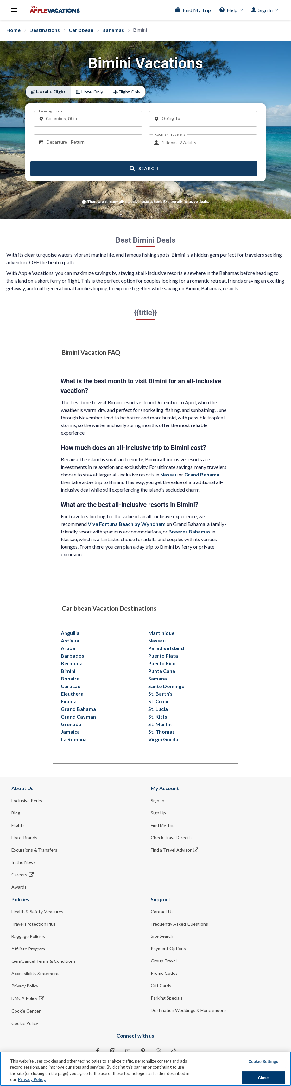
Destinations (44, 30)
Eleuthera (72, 694)
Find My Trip (197, 10)
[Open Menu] (14, 10)
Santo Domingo (166, 686)
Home (13, 30)
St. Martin (160, 724)
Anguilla (70, 633)
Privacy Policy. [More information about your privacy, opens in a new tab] (32, 1079)
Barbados (72, 656)
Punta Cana (161, 671)
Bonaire (70, 678)
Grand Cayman (78, 716)
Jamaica (70, 732)
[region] (145, 1069)
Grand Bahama (201, 474)
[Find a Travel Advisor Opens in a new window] (215, 849)
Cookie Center (26, 1010)
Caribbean (81, 30)
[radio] (48, 92)
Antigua (70, 640)
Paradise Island (166, 648)
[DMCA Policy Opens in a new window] (76, 998)
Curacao (71, 686)
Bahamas (113, 30)
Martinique (161, 633)
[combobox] (90, 119)
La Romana (74, 739)
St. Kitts (157, 716)
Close (263, 1077)
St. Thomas (161, 732)
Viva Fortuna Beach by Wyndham (127, 524)
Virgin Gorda (163, 739)
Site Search (162, 936)
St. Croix (158, 701)
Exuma (69, 701)
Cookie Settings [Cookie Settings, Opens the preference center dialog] (263, 1061)
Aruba (68, 648)
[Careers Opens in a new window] (76, 874)
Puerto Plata (163, 656)
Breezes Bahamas (189, 531)
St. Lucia (158, 709)
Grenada (71, 724)
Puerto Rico (162, 663)
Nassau (169, 474)
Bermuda (72, 663)
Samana (157, 678)
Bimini (68, 671)
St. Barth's (160, 694)
